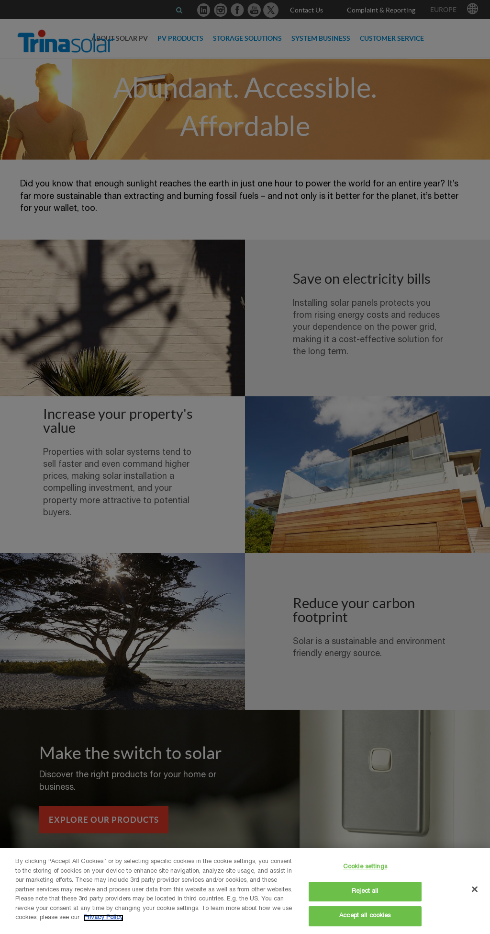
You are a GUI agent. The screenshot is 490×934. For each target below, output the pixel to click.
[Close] (474, 889)
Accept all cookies (364, 916)
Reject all (365, 891)
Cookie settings (365, 867)
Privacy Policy (103, 918)
